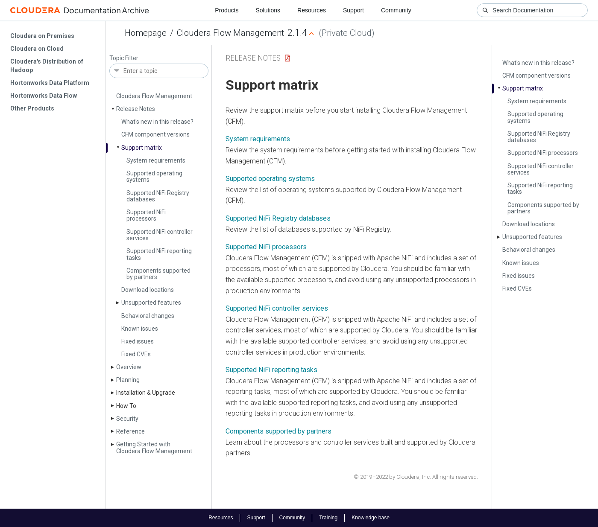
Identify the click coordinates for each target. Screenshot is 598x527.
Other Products (32, 108)
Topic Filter (123, 58)
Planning (128, 379)
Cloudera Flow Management (230, 33)
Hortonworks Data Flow (43, 95)
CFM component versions (155, 134)
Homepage (146, 33)
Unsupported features (151, 302)
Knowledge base (371, 518)
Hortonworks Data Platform (49, 82)
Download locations (147, 289)
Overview (128, 367)
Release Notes (135, 108)
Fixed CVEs (136, 354)
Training (328, 518)
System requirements (155, 160)
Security (127, 418)
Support (353, 10)
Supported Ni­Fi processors (146, 215)
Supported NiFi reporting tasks (271, 370)
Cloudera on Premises (42, 35)
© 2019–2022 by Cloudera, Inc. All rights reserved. (416, 477)
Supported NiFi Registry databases (278, 218)
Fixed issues (137, 341)
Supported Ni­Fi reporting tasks (159, 254)
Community (396, 10)
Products (226, 10)
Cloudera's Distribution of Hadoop (46, 65)
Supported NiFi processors (266, 247)
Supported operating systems (154, 176)
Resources (311, 10)
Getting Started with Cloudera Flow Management (154, 447)
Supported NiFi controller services (277, 308)
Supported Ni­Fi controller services (159, 235)
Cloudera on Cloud (37, 48)
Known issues (139, 328)
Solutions (267, 10)
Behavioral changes (147, 315)
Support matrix (141, 147)
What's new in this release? (157, 121)
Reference (130, 431)
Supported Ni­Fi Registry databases (157, 196)
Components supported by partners (158, 273)
